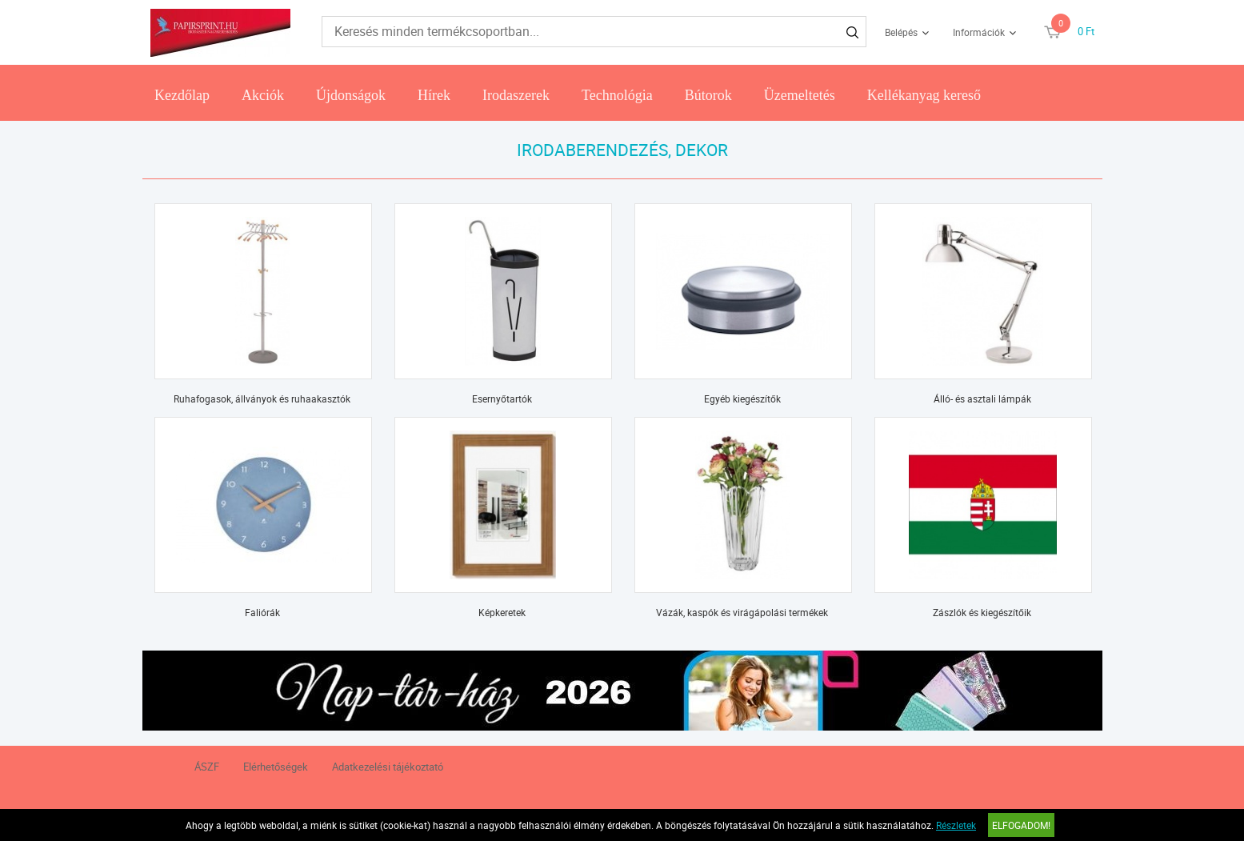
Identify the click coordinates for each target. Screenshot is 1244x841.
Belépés (901, 32)
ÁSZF (206, 766)
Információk (979, 32)
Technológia (617, 95)
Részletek (956, 825)
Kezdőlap (182, 95)
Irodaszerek (516, 95)
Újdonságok (351, 95)
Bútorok (708, 95)
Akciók (263, 95)
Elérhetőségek (275, 766)
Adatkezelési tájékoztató (387, 766)
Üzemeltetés (799, 95)
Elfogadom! (1021, 825)
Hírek (434, 95)
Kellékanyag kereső (924, 95)
